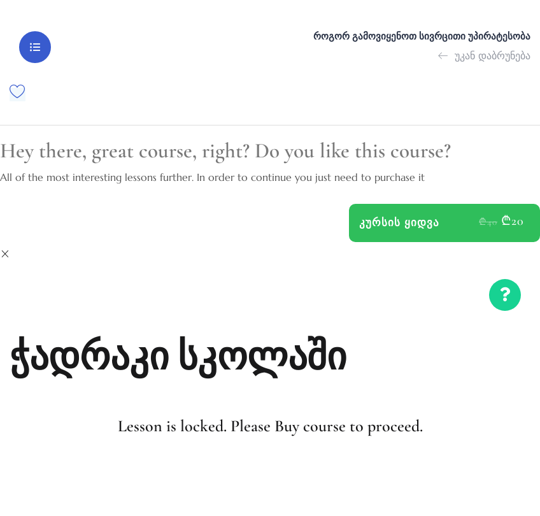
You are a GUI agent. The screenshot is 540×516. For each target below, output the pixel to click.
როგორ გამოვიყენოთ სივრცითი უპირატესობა (421, 36)
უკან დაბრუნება (484, 54)
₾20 (512, 219)
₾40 (488, 220)
